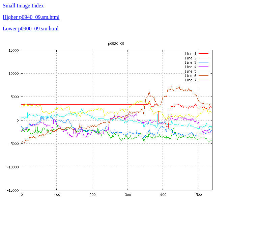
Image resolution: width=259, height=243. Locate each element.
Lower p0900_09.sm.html (31, 28)
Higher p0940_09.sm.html (31, 17)
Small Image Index (23, 5)
